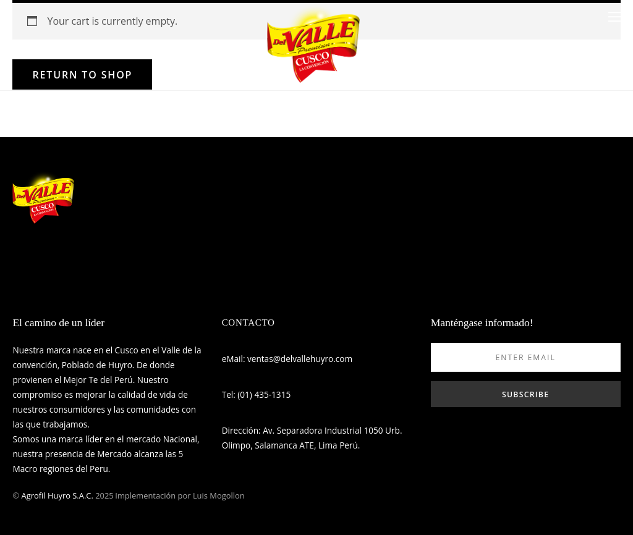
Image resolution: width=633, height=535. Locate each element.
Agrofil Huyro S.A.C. (57, 495)
